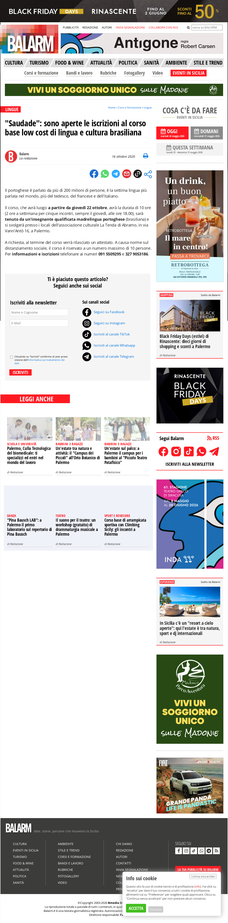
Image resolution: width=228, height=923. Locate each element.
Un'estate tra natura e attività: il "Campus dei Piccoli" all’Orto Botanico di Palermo (78, 455)
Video (158, 73)
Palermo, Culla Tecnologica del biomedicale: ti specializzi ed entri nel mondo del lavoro (29, 455)
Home (112, 107)
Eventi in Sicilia (26, 850)
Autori (121, 857)
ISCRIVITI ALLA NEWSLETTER (189, 464)
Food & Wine (23, 863)
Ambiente (65, 844)
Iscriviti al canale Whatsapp (108, 345)
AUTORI (107, 27)
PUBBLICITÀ (71, 27)
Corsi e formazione (41, 73)
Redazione (16, 472)
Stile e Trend (68, 850)
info (197, 886)
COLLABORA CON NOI (163, 27)
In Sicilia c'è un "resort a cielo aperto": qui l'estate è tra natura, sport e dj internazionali (190, 628)
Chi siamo (124, 844)
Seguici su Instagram (103, 323)
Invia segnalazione (132, 870)
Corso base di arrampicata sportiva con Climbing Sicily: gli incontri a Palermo (125, 527)
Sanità (18, 882)
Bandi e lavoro (79, 73)
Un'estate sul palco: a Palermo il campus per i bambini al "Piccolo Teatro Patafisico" (125, 455)
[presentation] (44, 339)
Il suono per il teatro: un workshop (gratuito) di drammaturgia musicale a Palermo (77, 527)
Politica (19, 876)
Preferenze (155, 909)
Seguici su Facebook (103, 312)
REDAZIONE (90, 27)
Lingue (148, 107)
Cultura (20, 844)
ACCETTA (136, 908)
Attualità (21, 870)
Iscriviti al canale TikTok (106, 334)
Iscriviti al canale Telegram (108, 356)
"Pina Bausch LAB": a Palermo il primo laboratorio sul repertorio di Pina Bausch (29, 527)
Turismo (20, 857)
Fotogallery (134, 73)
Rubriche (108, 73)
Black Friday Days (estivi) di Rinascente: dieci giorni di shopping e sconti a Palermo (185, 341)
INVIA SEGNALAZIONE (130, 27)
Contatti (123, 863)
